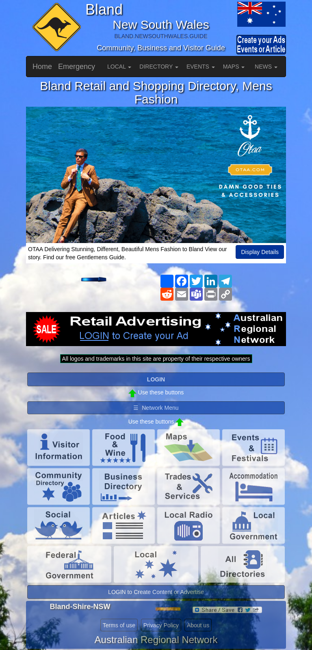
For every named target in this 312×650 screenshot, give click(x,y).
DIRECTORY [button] (158, 66)
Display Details (260, 252)
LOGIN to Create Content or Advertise (156, 592)
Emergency (76, 66)
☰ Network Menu (155, 408)
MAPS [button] (234, 66)
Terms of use (119, 625)
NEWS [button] (266, 66)
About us (198, 625)
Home (42, 66)
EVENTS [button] (200, 66)
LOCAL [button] (119, 66)
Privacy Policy (161, 625)
